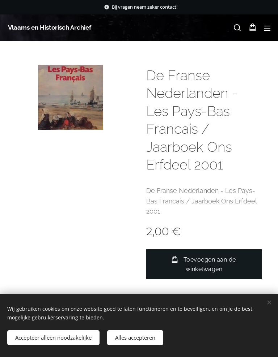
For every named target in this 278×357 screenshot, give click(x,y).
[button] (237, 28)
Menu (267, 28)
